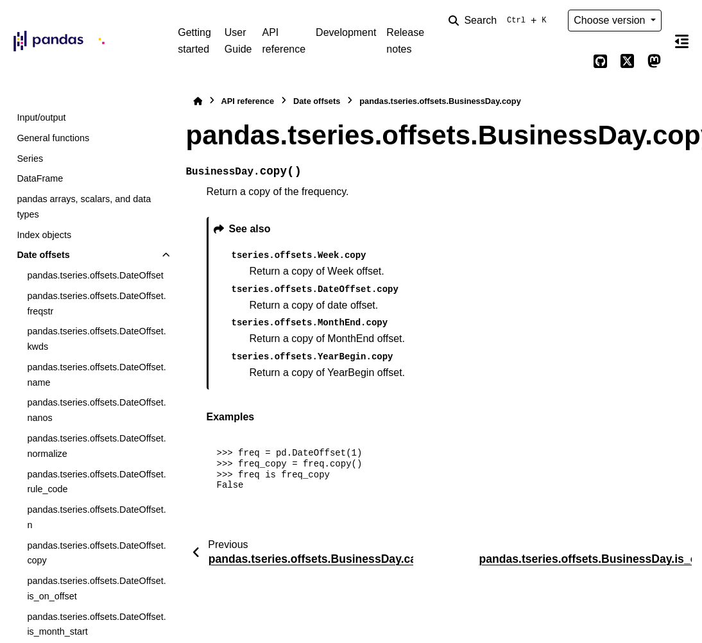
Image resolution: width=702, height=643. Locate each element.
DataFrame (40, 178)
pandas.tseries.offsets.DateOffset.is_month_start (96, 624)
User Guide (238, 41)
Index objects (44, 235)
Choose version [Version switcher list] (611, 20)
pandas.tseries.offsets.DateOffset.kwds (96, 339)
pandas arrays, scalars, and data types (84, 206)
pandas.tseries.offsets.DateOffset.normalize (96, 446)
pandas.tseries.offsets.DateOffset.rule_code (96, 482)
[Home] (197, 101)
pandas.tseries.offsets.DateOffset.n (96, 517)
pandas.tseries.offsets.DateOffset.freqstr (96, 303)
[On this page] (682, 41)
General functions (53, 138)
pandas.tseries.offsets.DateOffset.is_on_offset (96, 588)
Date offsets (43, 255)
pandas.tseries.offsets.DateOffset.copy (96, 553)
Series (30, 158)
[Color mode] (573, 62)
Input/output (41, 117)
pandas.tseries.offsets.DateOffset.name (96, 375)
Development (346, 32)
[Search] (499, 20)
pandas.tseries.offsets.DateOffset (95, 275)
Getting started (194, 41)
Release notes (405, 41)
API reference (283, 41)
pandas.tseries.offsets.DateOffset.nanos (96, 410)
